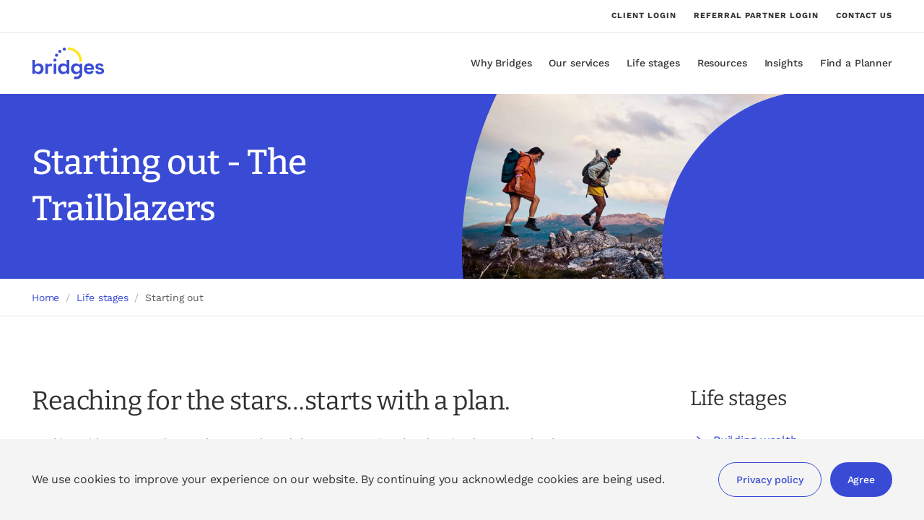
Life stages (653, 63)
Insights (783, 63)
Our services (579, 63)
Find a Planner (856, 63)
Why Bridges (501, 63)
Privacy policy (769, 479)
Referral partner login (756, 16)
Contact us (864, 15)
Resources (722, 63)
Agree (861, 479)
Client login (643, 16)
